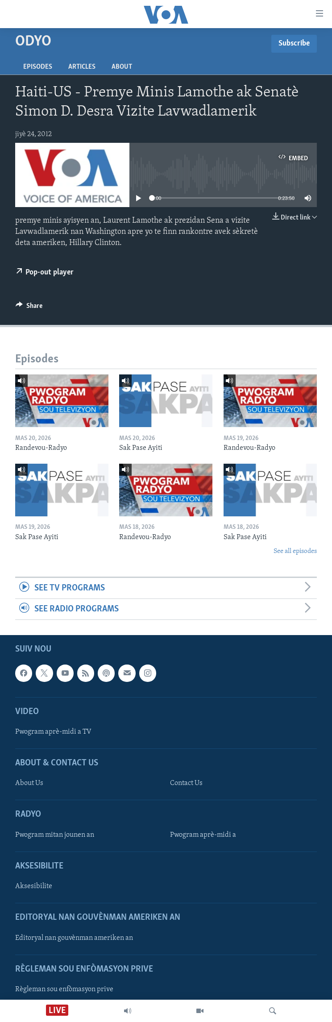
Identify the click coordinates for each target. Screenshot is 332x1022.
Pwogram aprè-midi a (203, 835)
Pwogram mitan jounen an (54, 835)
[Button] (29, 307)
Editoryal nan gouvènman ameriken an (74, 938)
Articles (81, 67)
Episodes (37, 67)
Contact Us (186, 783)
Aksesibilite (33, 886)
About (122, 67)
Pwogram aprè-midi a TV (53, 731)
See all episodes (295, 551)
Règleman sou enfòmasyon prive (64, 989)
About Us (29, 783)
